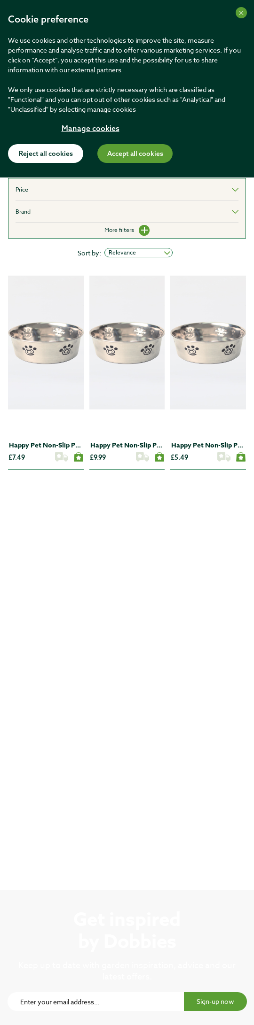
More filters (127, 230)
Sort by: (89, 252)
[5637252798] (127, 342)
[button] (22, 390)
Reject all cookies (46, 154)
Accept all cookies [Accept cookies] (135, 154)
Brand (23, 212)
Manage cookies (90, 129)
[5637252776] (208, 342)
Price (22, 189)
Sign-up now (215, 1001)
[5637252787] (46, 342)
